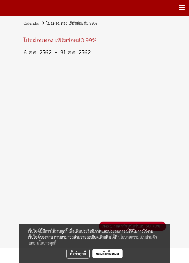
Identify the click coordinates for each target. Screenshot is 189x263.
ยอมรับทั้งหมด (107, 253)
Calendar (31, 23)
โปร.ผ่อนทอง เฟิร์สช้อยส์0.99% (71, 23)
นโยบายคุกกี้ (46, 242)
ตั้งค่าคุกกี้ (78, 253)
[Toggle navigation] (182, 8)
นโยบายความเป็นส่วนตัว (137, 236)
